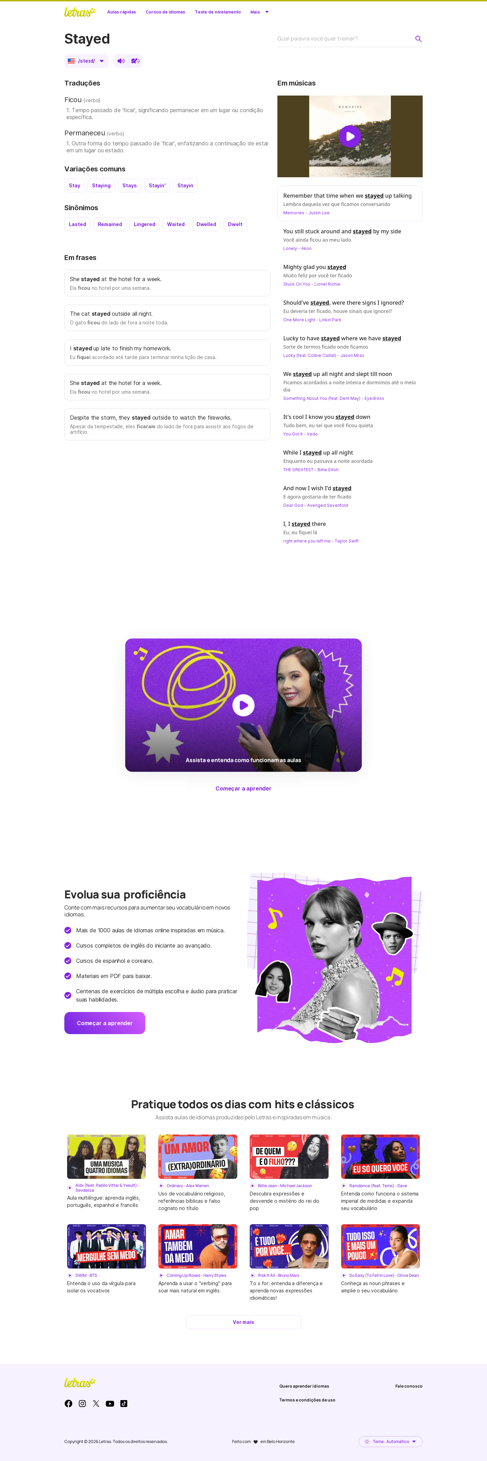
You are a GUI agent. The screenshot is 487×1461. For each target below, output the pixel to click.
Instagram (82, 1403)
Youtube (110, 1403)
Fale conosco (409, 1386)
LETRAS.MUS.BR (79, 12)
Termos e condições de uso (307, 1400)
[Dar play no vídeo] (350, 136)
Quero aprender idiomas (304, 1386)
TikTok (124, 1403)
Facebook (68, 1403)
